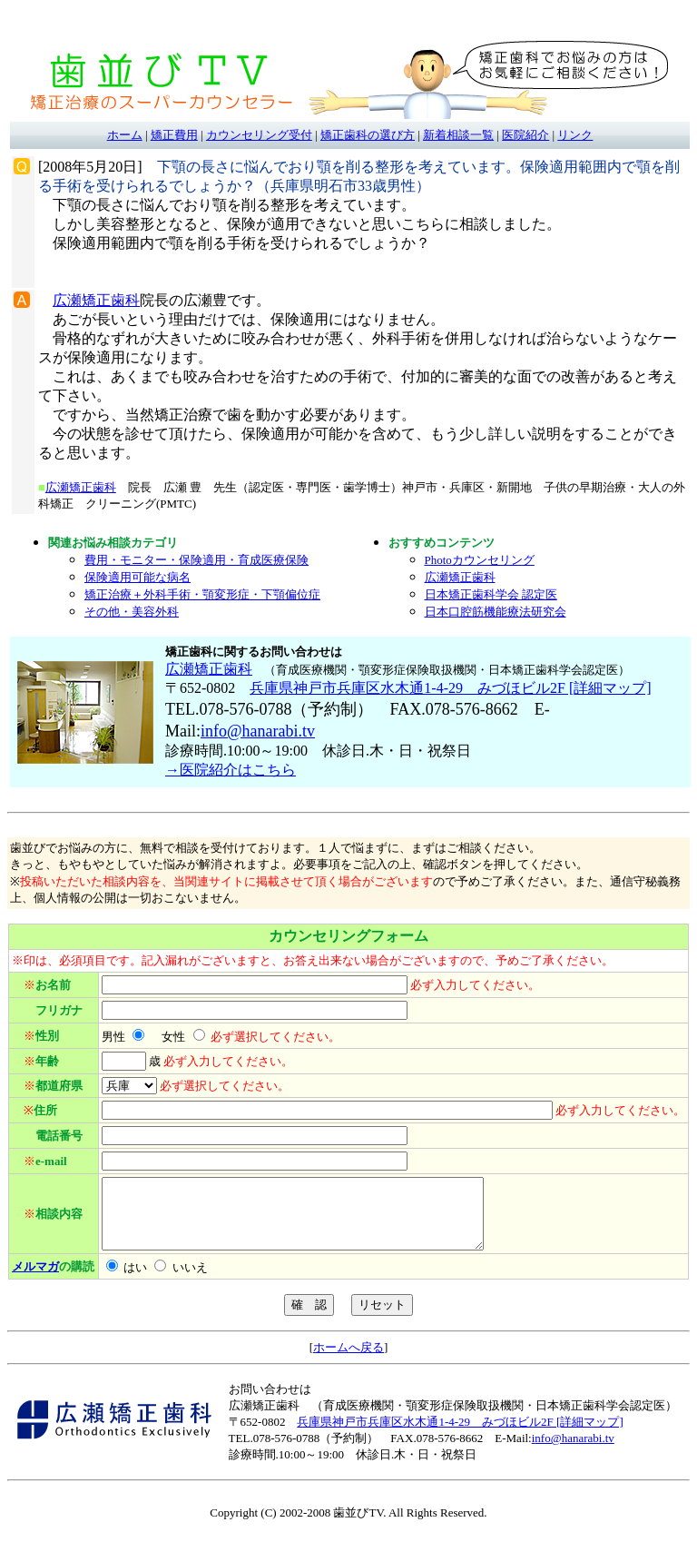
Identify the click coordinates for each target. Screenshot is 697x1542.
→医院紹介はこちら (230, 769)
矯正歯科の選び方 (367, 135)
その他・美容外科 (131, 611)
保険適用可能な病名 (137, 577)
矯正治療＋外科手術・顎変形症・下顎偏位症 (202, 594)
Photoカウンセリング (480, 560)
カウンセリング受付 (259, 135)
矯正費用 (174, 135)
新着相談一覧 (458, 135)
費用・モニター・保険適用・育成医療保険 (196, 560)
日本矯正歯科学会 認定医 (491, 594)
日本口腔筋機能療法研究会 (495, 611)
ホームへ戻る (348, 1361)
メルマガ (35, 1280)
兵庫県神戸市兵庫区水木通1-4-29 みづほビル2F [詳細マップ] (450, 688)
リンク (575, 135)
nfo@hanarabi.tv (260, 731)
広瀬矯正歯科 (96, 300)
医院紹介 (525, 135)
